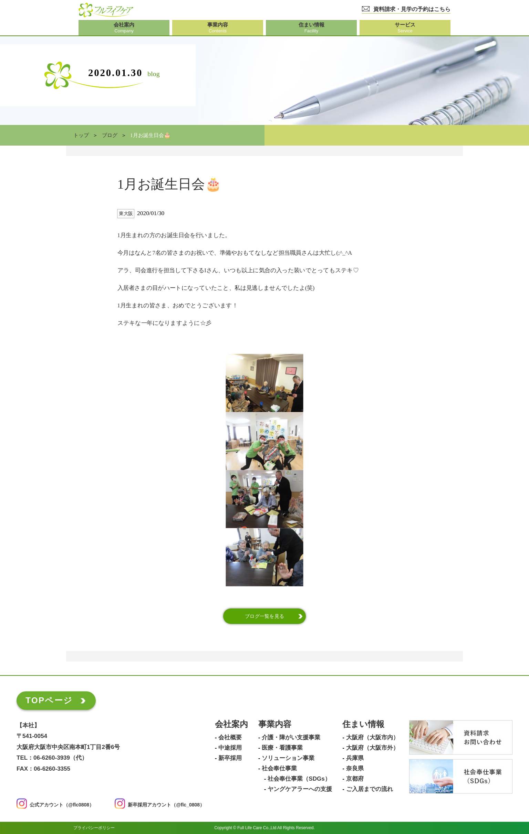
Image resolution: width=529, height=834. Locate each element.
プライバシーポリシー (94, 827)
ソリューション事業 (288, 758)
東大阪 (126, 213)
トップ (81, 135)
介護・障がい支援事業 (291, 738)
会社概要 (230, 738)
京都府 (355, 779)
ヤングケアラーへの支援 (300, 789)
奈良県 (355, 769)
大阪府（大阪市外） (372, 748)
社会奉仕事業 (279, 769)
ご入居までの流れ (369, 789)
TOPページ (49, 700)
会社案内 (231, 724)
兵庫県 (355, 758)
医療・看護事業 (282, 748)
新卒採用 (230, 758)
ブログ (109, 135)
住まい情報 (363, 724)
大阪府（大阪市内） (372, 738)
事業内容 (274, 724)
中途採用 (230, 748)
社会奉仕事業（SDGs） (299, 779)
